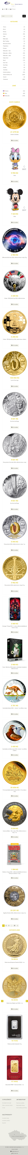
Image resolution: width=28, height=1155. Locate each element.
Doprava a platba (20, 1103)
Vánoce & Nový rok (14, 74)
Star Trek (14, 62)
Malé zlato (14, 39)
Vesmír (14, 77)
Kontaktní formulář (6, 1103)
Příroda (14, 48)
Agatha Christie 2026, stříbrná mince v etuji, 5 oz (14, 913)
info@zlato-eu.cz (14, 1151)
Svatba (14, 67)
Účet (4, 9)
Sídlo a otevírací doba (7, 1105)
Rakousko (14, 95)
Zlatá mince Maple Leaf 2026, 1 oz (14, 1003)
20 (14, 925)
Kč (13, 6)
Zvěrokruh (14, 79)
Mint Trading (14, 41)
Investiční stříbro (6, 1120)
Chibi (14, 36)
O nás (3, 1107)
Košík (8, 9)
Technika (14, 70)
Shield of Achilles (15, 134)
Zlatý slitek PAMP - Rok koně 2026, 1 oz (14, 1084)
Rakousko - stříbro (14, 53)
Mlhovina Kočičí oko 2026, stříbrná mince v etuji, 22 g (14, 257)
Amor (14, 29)
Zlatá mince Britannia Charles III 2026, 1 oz (14, 962)
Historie (14, 34)
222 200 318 (14, 1153)
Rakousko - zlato (14, 55)
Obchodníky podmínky (21, 1107)
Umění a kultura (14, 72)
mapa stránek (15, 1149)
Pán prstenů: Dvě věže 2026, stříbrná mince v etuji (14, 462)
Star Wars (14, 65)
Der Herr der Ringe (14, 421)
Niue (14, 93)
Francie (14, 91)
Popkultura (14, 46)
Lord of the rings (14, 380)
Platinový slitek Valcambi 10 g (15, 1044)
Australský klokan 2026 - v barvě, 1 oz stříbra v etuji (15, 708)
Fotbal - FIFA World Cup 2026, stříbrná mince (14, 298)
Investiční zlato (5, 1118)
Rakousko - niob (14, 50)
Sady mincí (14, 58)
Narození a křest (14, 43)
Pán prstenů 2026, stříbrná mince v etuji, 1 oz (14, 544)
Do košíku (14, 140)
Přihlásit (12, 9)
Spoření (4, 1123)
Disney (14, 31)
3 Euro (14, 27)
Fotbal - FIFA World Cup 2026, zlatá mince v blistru (14, 339)
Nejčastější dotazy (20, 1105)
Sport (14, 60)
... (11, 925)
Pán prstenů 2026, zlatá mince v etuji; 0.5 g (15, 585)
